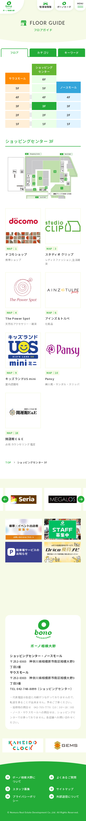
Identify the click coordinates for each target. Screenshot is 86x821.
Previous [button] (5, 499)
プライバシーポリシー (24, 798)
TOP (8, 462)
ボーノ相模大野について (24, 779)
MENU (80, 5)
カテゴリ (43, 52)
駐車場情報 (45, 5)
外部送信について (67, 796)
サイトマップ (65, 789)
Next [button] (81, 499)
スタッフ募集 (21, 789)
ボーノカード (64, 5)
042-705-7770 (42, 707)
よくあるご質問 (66, 777)
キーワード (71, 52)
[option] (23, 499)
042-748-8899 (26, 689)
